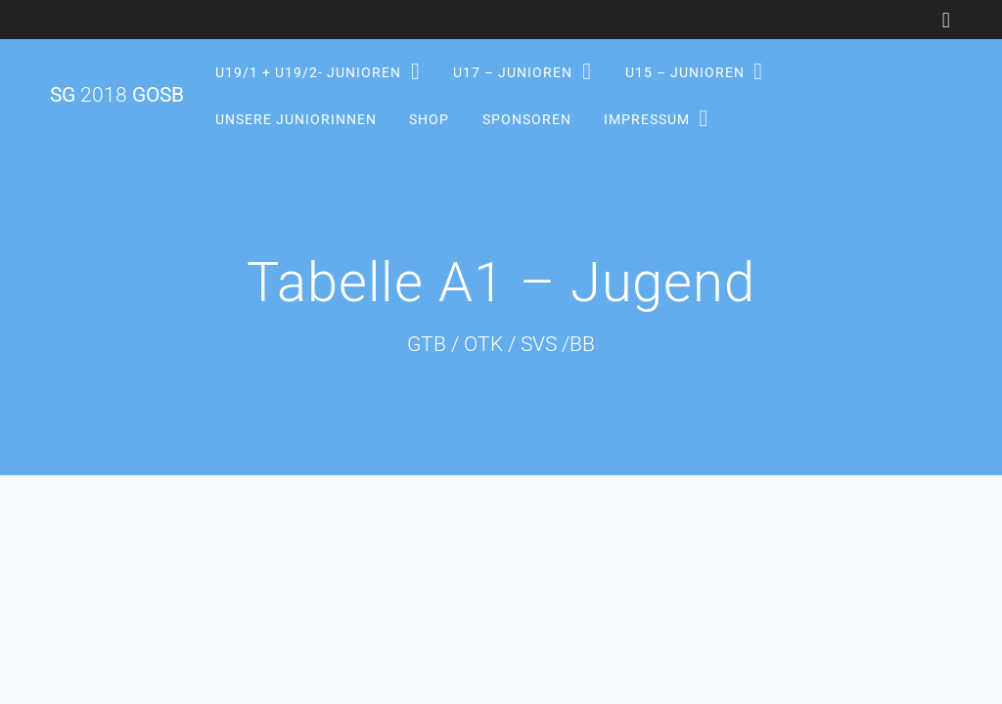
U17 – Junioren (512, 72)
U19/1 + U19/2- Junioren (308, 72)
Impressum (646, 118)
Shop (429, 118)
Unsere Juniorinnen (296, 118)
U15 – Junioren (684, 72)
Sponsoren (525, 118)
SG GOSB (117, 95)
